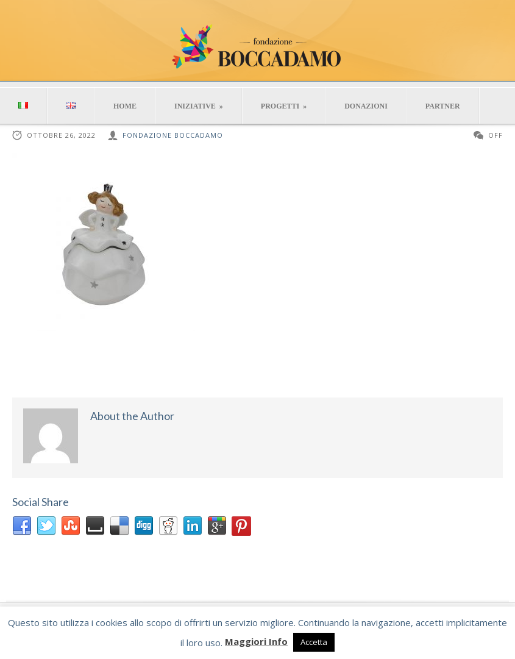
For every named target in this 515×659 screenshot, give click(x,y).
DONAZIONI (366, 106)
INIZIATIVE (198, 106)
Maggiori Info (256, 641)
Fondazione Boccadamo (173, 135)
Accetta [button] (313, 641)
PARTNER (442, 106)
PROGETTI (284, 106)
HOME (125, 106)
